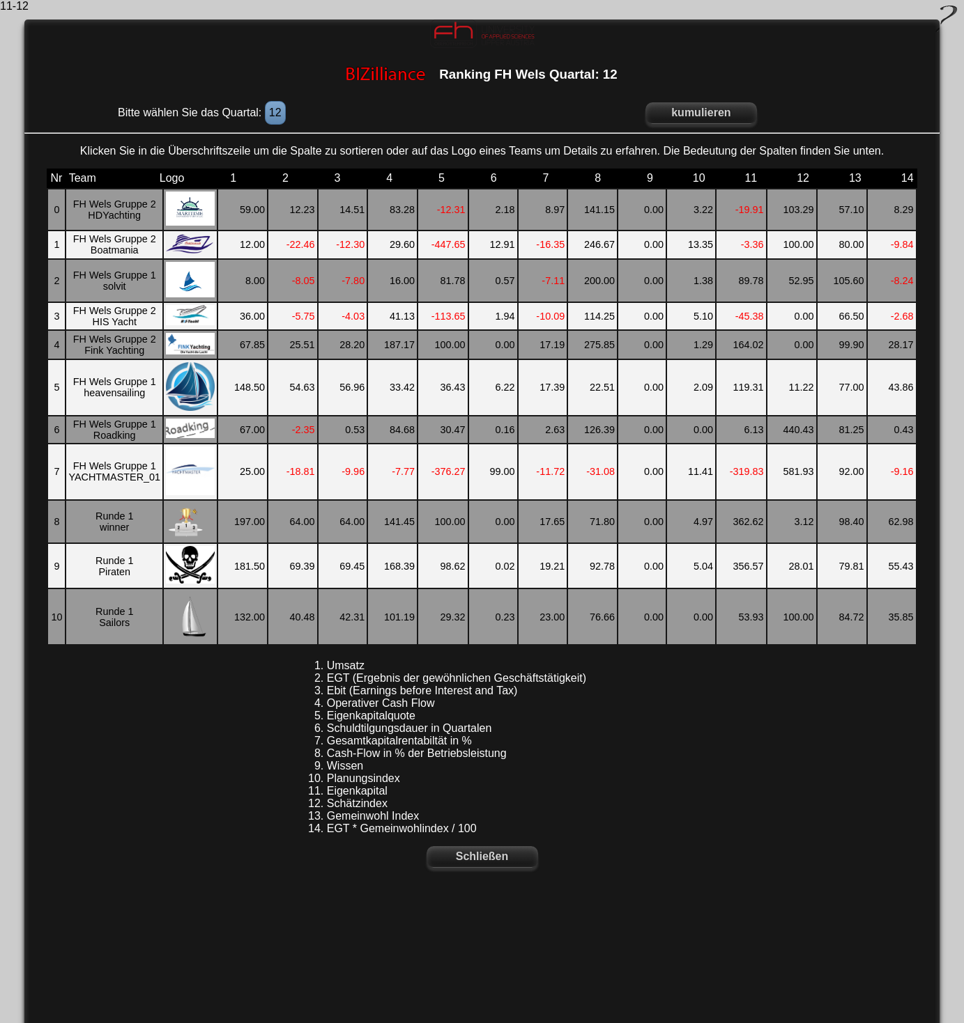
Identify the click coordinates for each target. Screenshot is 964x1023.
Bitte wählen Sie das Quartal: (191, 112)
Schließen (482, 856)
